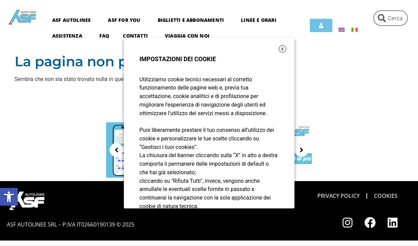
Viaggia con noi (187, 35)
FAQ (104, 35)
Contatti (137, 35)
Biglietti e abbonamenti (193, 20)
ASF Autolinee (73, 20)
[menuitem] (341, 29)
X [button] (282, 49)
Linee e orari (260, 20)
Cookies (386, 196)
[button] (9, 197)
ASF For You (126, 20)
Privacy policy (338, 196)
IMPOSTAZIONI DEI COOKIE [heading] (178, 59)
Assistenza (69, 35)
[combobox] (390, 18)
